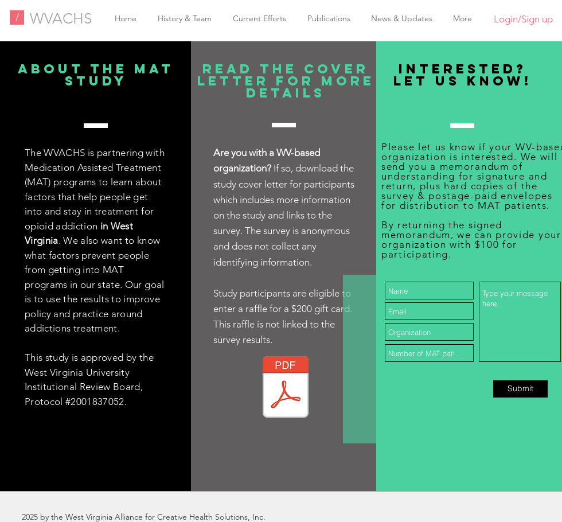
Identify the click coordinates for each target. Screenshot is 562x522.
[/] (17, 17)
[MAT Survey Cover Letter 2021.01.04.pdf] (285, 388)
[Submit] (520, 389)
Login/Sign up (523, 19)
